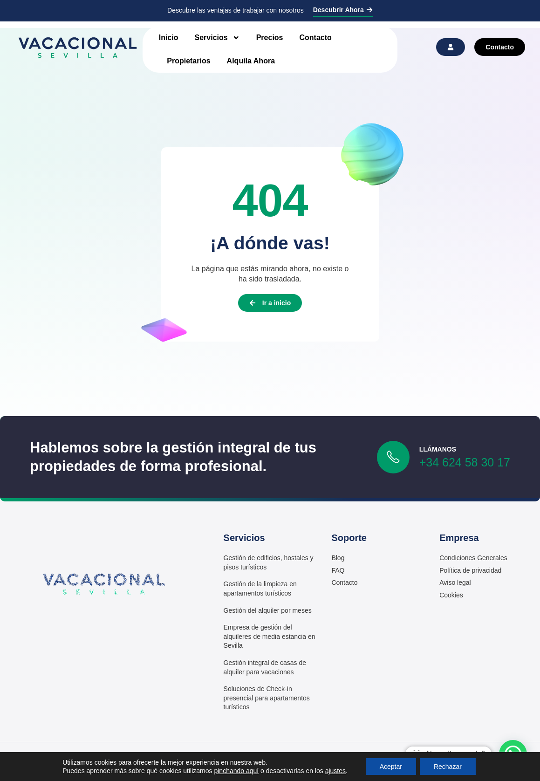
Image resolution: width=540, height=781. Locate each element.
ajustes (335, 770)
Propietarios (188, 61)
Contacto (316, 37)
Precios (269, 37)
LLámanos (437, 449)
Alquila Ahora (251, 61)
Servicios (217, 37)
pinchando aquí (236, 770)
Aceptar (391, 766)
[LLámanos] (393, 457)
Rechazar (448, 766)
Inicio (168, 37)
